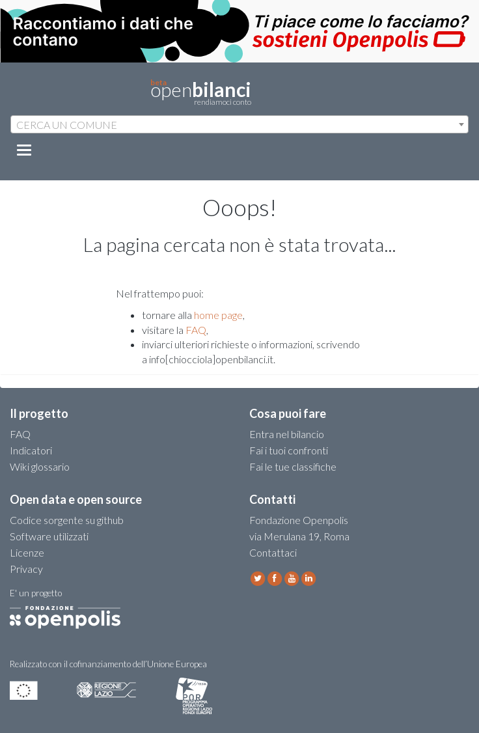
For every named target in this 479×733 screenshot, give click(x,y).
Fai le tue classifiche (292, 466)
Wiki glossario (40, 466)
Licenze (27, 552)
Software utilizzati (49, 536)
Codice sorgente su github (67, 520)
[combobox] (239, 124)
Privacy (26, 568)
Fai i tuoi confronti (288, 450)
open (200, 92)
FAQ (195, 330)
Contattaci (273, 552)
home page (218, 315)
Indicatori (31, 450)
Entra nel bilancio (286, 434)
